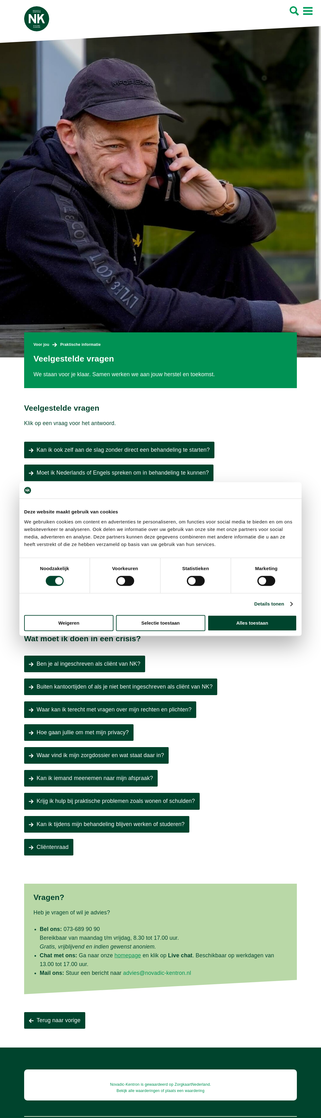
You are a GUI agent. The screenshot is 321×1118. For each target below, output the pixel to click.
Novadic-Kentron (124, 1084)
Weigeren (68, 623)
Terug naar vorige (59, 1020)
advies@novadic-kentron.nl (157, 973)
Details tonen (269, 604)
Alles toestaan (252, 623)
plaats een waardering (184, 1091)
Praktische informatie (80, 344)
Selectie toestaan (160, 623)
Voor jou (41, 344)
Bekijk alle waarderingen (138, 1091)
